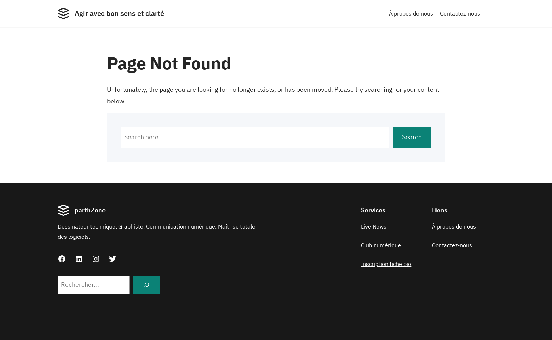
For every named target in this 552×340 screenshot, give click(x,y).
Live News (374, 226)
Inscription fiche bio (386, 263)
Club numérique (381, 245)
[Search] (146, 285)
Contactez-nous (460, 13)
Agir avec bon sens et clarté (119, 13)
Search (412, 137)
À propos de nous (411, 13)
